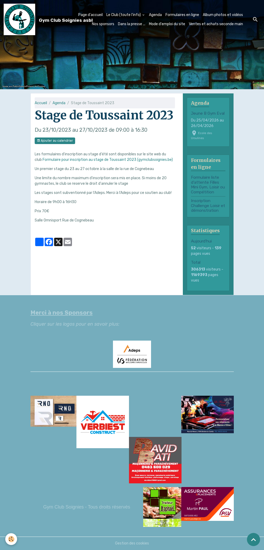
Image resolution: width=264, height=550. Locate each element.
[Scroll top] (253, 539)
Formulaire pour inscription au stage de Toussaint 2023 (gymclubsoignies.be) (108, 159)
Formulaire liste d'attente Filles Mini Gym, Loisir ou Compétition (208, 184)
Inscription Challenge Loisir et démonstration (208, 205)
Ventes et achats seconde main (216, 24)
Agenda (155, 15)
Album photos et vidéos (223, 15)
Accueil (41, 103)
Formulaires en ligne (182, 15)
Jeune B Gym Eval (208, 113)
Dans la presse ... (131, 24)
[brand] (33, 19)
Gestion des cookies (132, 543)
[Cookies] (11, 539)
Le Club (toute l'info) (124, 15)
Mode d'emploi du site (167, 24)
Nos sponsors (103, 24)
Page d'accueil (90, 15)
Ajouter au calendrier (55, 141)
